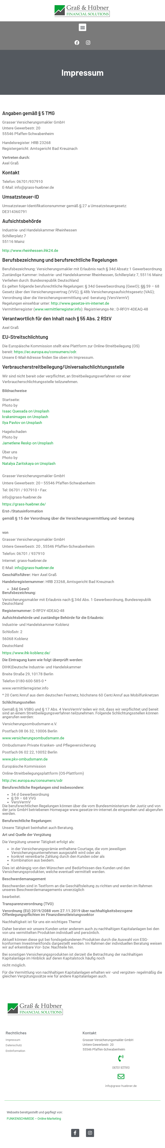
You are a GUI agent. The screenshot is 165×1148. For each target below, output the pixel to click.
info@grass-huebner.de (34, 567)
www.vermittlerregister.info (58, 309)
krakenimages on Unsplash (25, 416)
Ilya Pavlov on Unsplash (22, 422)
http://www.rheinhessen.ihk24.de (30, 250)
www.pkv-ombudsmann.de (25, 759)
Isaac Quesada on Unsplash (25, 411)
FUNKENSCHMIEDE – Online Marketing (34, 1118)
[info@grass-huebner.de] (121, 1076)
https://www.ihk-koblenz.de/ (26, 653)
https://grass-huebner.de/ (24, 504)
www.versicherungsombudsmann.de (33, 738)
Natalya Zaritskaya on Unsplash (28, 463)
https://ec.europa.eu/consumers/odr (45, 352)
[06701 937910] (121, 1058)
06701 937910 (121, 1067)
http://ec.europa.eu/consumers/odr (32, 780)
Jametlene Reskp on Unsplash (27, 443)
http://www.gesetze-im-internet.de (80, 303)
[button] (82, 27)
